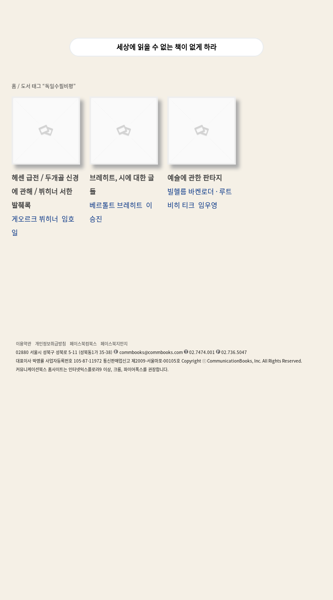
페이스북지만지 (114, 344)
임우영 (207, 205)
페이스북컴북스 (83, 344)
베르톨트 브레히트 (116, 205)
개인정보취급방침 (50, 344)
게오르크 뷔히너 (35, 219)
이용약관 (23, 344)
